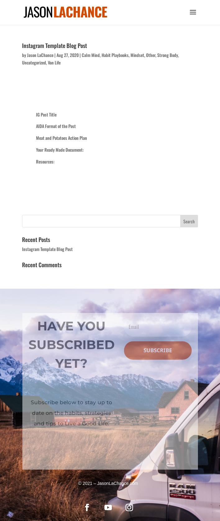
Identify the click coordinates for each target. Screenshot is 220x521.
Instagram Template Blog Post (54, 45)
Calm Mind (91, 55)
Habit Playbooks (115, 55)
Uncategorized (34, 62)
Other (150, 55)
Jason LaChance (40, 55)
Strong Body (167, 55)
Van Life (54, 62)
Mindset (137, 55)
